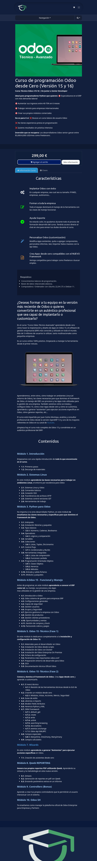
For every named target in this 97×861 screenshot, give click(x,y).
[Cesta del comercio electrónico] (74, 7)
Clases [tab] (44, 170)
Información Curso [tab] (26, 170)
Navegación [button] (44, 18)
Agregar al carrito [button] (39, 162)
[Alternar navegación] (78, 7)
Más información (70, 162)
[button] (78, 17)
